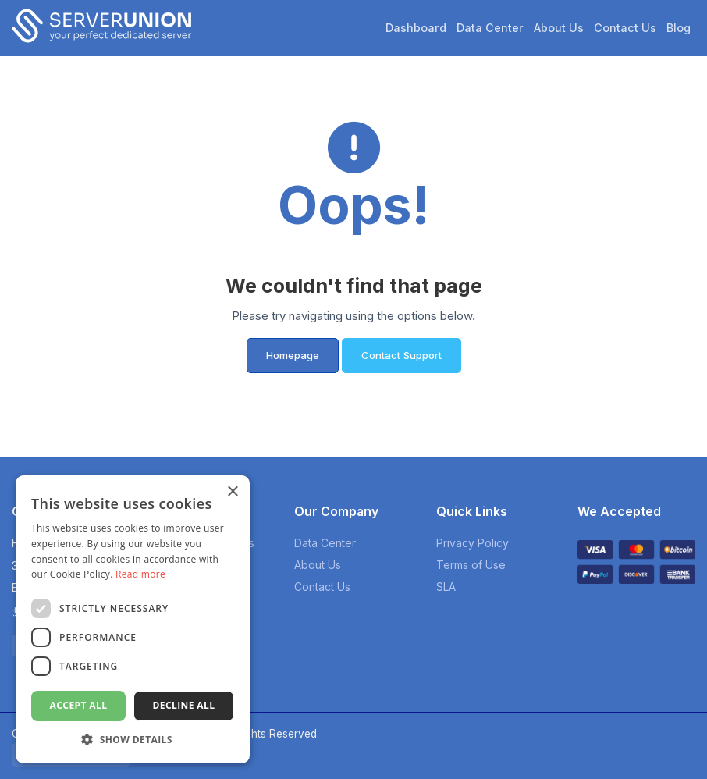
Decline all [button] (184, 705)
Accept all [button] (79, 705)
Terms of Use (471, 564)
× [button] (232, 492)
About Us (559, 27)
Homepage (292, 355)
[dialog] (133, 619)
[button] (132, 739)
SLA (446, 586)
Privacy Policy (472, 543)
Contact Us (625, 27)
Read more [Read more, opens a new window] (140, 574)
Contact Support (401, 355)
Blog (678, 27)
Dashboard (415, 27)
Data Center (490, 27)
